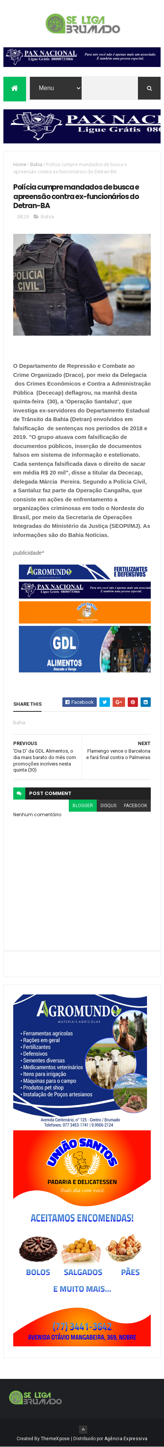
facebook (135, 805)
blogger (83, 805)
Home (19, 164)
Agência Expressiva (125, 1438)
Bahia (36, 164)
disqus (108, 805)
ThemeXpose (55, 1438)
